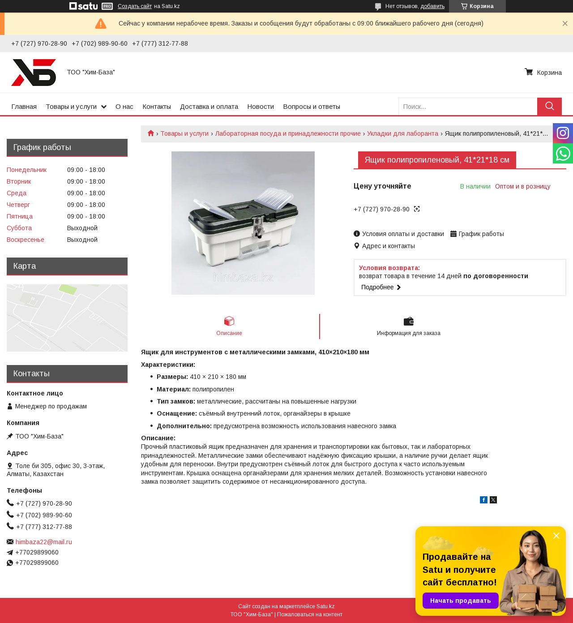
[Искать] (549, 106)
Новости (260, 106)
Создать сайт (135, 6)
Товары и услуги (71, 106)
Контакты (156, 106)
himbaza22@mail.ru (44, 542)
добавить (432, 6)
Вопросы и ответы (311, 106)
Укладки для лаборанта (402, 133)
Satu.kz (325, 606)
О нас (124, 106)
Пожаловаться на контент (309, 614)
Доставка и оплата (209, 106)
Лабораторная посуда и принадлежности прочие (288, 133)
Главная (24, 106)
